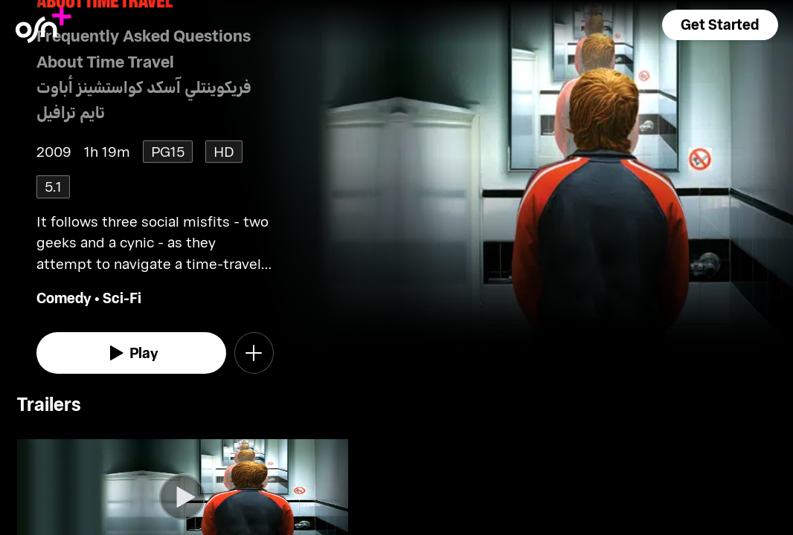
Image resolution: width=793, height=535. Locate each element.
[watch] (131, 353)
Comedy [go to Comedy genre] (64, 298)
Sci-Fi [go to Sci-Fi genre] (122, 298)
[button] (720, 25)
